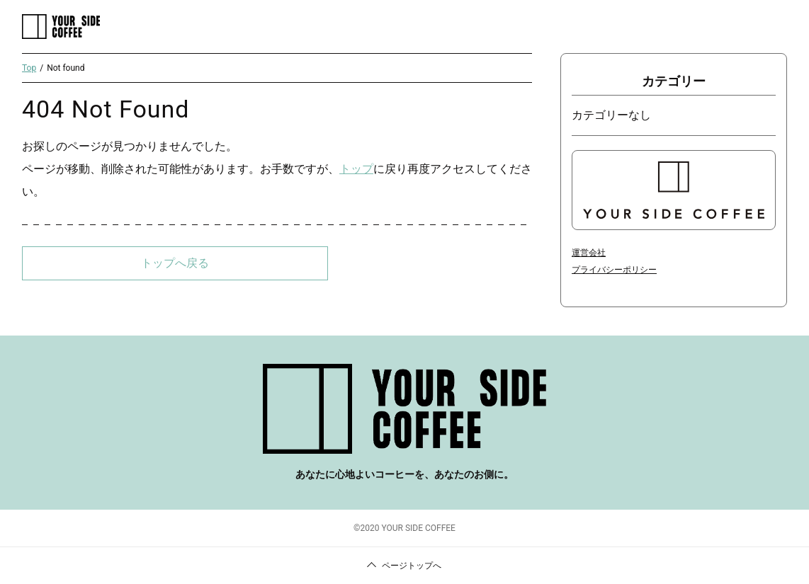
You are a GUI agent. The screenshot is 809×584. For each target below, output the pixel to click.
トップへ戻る (175, 263)
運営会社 (589, 253)
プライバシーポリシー (614, 270)
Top (29, 68)
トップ (356, 169)
